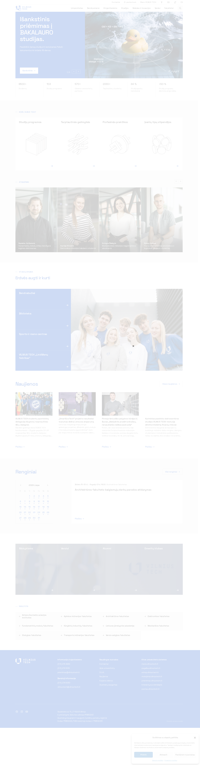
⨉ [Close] (133, 346)
